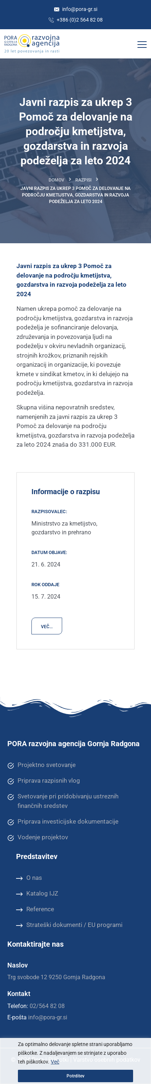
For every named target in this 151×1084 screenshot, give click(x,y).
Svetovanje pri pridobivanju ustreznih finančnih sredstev (62, 800)
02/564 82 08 (47, 1006)
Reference (35, 909)
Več (55, 1062)
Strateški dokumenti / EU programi (69, 925)
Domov (56, 180)
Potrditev (75, 1076)
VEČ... (47, 626)
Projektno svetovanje (41, 765)
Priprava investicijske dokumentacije (62, 821)
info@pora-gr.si (75, 9)
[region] (75, 1061)
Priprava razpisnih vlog (43, 780)
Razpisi (83, 180)
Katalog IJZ (37, 893)
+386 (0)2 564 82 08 (76, 20)
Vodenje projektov (37, 837)
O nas (29, 878)
